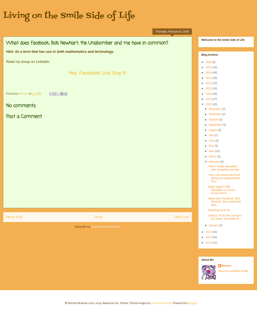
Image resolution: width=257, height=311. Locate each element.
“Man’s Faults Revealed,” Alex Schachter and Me (223, 168)
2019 (209, 99)
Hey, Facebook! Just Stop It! (98, 72)
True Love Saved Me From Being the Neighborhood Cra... (224, 178)
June (212, 140)
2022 (209, 83)
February (214, 161)
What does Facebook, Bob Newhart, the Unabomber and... (224, 202)
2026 (209, 62)
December (215, 108)
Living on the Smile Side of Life (69, 16)
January (214, 225)
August (213, 130)
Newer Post (14, 217)
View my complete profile (233, 271)
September (216, 124)
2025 (209, 67)
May (211, 145)
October (214, 119)
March (213, 156)
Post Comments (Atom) (106, 227)
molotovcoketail (161, 303)
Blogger (192, 303)
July (211, 135)
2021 (209, 88)
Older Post (181, 217)
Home (98, 217)
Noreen (226, 265)
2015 (209, 242)
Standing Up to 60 (219, 210)
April (212, 151)
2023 (209, 77)
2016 (209, 237)
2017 (209, 231)
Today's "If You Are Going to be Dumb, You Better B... (225, 217)
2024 (209, 72)
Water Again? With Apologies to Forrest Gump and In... (221, 190)
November (215, 114)
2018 (209, 104)
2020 (209, 93)
